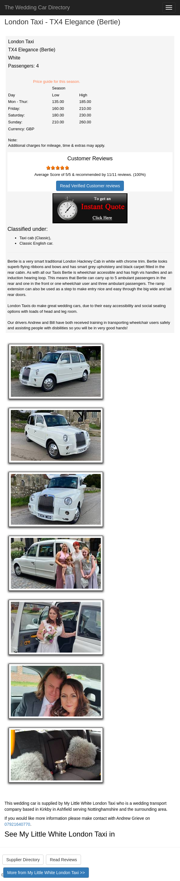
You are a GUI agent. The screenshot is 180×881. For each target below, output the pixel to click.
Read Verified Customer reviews (90, 185)
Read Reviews (63, 859)
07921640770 (17, 824)
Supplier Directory (23, 859)
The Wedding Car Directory (37, 8)
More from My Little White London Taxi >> (46, 872)
